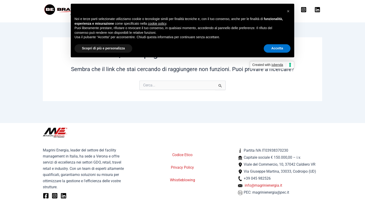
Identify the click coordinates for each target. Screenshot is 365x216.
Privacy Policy (182, 167)
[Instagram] (303, 10)
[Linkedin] (317, 10)
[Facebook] (46, 196)
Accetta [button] (277, 48)
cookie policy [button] (157, 23)
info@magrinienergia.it (263, 185)
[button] (288, 11)
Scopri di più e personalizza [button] (103, 48)
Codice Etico (182, 155)
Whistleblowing (182, 180)
